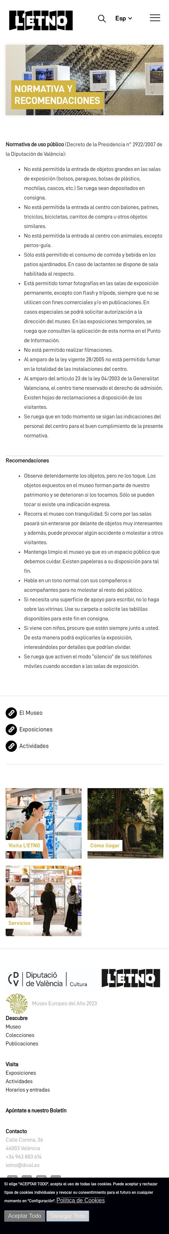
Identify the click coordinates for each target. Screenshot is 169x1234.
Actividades (34, 746)
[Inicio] (41, 20)
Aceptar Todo (24, 1216)
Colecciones (20, 1035)
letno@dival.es (23, 1165)
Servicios (19, 923)
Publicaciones (22, 1043)
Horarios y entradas (28, 1090)
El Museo (31, 713)
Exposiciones (36, 729)
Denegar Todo (67, 1216)
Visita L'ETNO (24, 845)
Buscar (102, 18)
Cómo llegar (105, 845)
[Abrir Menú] (155, 18)
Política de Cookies (80, 1200)
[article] (44, 823)
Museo (13, 1027)
